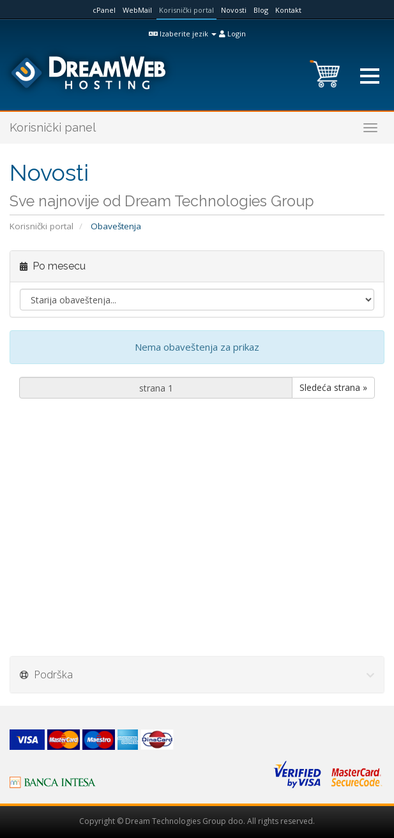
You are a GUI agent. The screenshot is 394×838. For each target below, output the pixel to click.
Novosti (233, 10)
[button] (369, 76)
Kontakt (288, 10)
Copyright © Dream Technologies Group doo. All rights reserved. (197, 821)
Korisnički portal (186, 10)
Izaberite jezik (182, 33)
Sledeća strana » (333, 387)
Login (232, 33)
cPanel (104, 10)
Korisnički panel (53, 127)
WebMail (137, 10)
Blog (261, 10)
